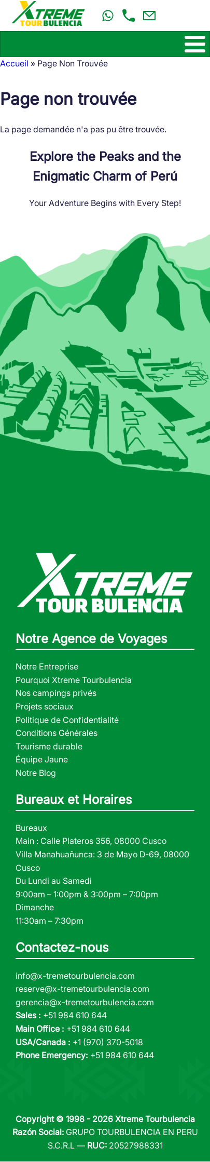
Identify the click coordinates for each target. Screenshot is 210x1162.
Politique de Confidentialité (67, 720)
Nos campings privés (56, 693)
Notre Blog (36, 773)
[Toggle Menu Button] (105, 44)
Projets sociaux (45, 706)
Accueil (14, 63)
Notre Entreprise (47, 666)
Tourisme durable (49, 746)
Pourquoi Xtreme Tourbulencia (74, 680)
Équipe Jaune (42, 759)
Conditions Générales (56, 733)
